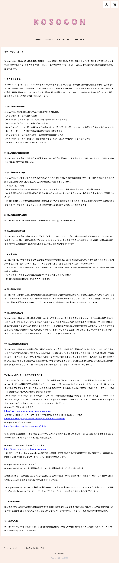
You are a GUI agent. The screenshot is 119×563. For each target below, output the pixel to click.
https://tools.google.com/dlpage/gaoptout (25, 449)
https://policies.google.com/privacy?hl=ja (25, 426)
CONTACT (79, 39)
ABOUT (49, 39)
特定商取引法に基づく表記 (34, 548)
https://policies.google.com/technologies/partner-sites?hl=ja (34, 418)
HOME (38, 39)
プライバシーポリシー (11, 548)
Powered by (59, 558)
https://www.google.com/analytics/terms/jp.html (28, 411)
